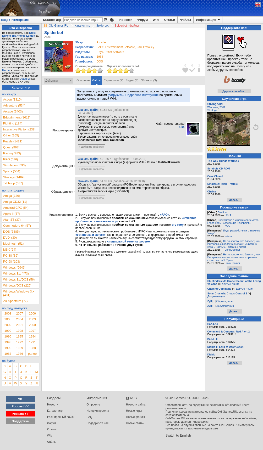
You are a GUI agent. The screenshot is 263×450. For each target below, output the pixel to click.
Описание (83, 80)
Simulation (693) (14, 165)
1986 (19, 353)
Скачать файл (88, 110)
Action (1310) (12, 99)
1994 (32, 336)
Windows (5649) (14, 267)
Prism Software (114, 52)
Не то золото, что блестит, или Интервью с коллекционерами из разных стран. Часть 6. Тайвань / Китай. (233, 244)
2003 (32, 319)
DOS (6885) (11, 231)
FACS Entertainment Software (116, 47)
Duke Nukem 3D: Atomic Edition (19, 34)
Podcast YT (20, 414)
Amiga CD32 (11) (15, 201)
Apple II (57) (11, 213)
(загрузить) (116, 95)
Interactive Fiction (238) (19, 129)
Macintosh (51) (13, 243)
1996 (7, 336)
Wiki (156, 20)
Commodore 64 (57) (17, 225)
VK (20, 399)
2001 (19, 325)
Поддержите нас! (98, 423)
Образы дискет (225, 301)
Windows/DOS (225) (17, 285)
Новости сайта (135, 404)
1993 (7, 342)
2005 (7, 319)
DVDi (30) (10, 237)
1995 (19, 336)
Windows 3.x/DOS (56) (19, 279)
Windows (212, 107)
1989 (19, 348)
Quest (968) (11, 147)
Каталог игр (52, 20)
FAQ (89, 417)
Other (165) (11, 135)
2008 (7, 313)
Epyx (100, 52)
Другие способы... (234, 91)
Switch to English (178, 435)
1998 (19, 330)
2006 (32, 313)
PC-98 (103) (11, 261)
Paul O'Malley (145, 47)
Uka (182, 127)
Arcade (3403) (13, 111)
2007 (19, 313)
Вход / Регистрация (15, 20)
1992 (19, 342)
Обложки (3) (149, 80)
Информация (208, 20)
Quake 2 (24, 78)
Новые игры (134, 410)
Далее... (234, 199)
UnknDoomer (232, 249)
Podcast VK (20, 406)
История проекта (98, 410)
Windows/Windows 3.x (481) (18, 293)
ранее (32, 353)
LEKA (228, 215)
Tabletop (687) (13, 183)
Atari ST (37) (12, 219)
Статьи (169, 20)
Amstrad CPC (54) (15, 207)
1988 (100, 56)
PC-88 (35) (10, 255)
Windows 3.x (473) (16, 273)
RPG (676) (10, 159)
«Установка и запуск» (90, 234)
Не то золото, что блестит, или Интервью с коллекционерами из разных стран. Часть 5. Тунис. (233, 257)
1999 (7, 330)
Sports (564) (11, 171)
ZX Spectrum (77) (15, 301)
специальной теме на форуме (128, 241)
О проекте (93, 404)
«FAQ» (164, 214)
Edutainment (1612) (16, 117)
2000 (32, 325)
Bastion (222, 212)
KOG (227, 225)
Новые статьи (135, 423)
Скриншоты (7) (113, 80)
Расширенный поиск (60, 417)
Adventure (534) (14, 105)
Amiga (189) (11, 195)
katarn (228, 236)
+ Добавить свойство (91, 146)
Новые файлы (135, 417)
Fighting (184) (12, 123)
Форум (142, 20)
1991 (32, 342)
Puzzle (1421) (12, 141)
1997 (32, 330)
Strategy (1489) (14, 177)
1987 (7, 353)
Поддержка (20, 421)
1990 (7, 348)
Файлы (185, 20)
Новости (125, 20)
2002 (7, 325)
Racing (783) (12, 153)
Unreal (6, 70)
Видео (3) (132, 80)
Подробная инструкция (142, 95)
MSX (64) (9, 249)
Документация (230, 283)
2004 (19, 319)
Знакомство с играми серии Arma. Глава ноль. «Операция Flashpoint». (233, 221)
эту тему (178, 224)
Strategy (212, 110)
